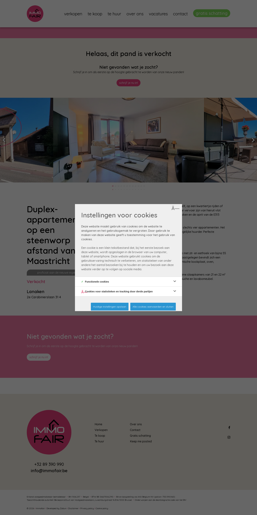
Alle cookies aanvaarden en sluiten (153, 306)
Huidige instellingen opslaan (109, 306)
